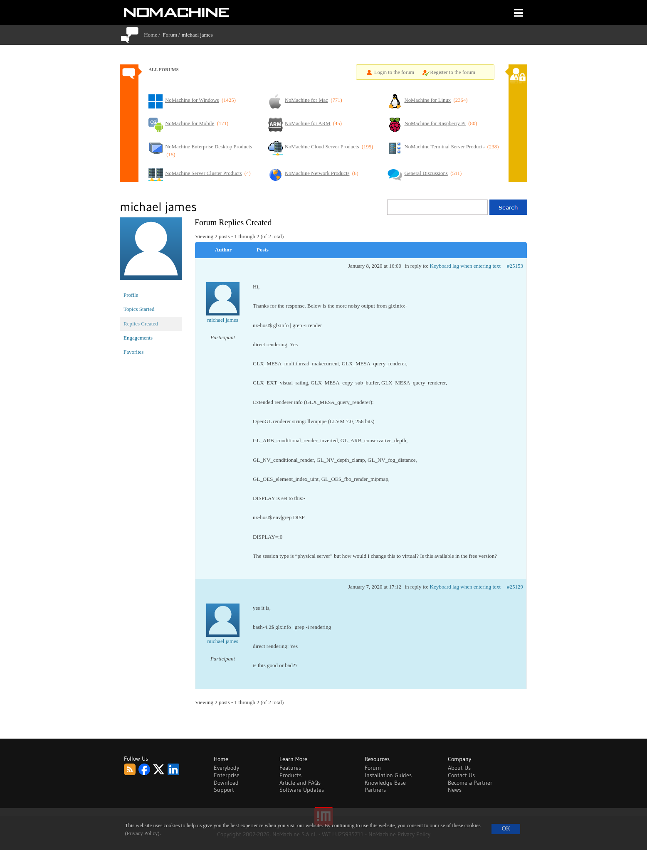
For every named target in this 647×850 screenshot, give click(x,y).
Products (290, 775)
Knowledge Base (385, 782)
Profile (130, 295)
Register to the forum (452, 72)
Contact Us (461, 775)
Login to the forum (394, 72)
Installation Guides (388, 775)
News (455, 789)
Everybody (226, 767)
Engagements (138, 338)
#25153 (515, 266)
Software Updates (301, 789)
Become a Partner (470, 782)
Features (290, 767)
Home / (153, 35)
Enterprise (227, 775)
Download (226, 782)
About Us (459, 767)
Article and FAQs (300, 782)
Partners (375, 789)
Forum (170, 35)
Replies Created (140, 323)
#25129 (515, 587)
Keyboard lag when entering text (465, 266)
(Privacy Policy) (142, 833)
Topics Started (139, 309)
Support (224, 789)
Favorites (133, 352)
